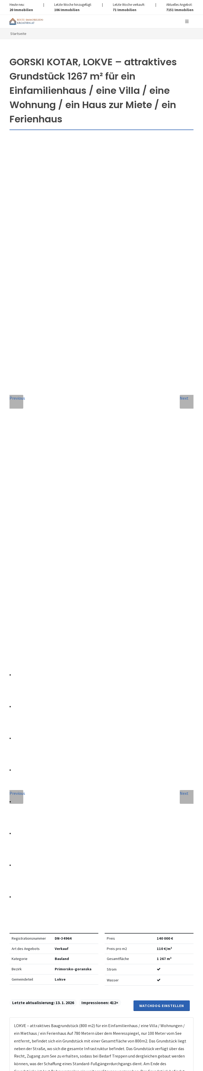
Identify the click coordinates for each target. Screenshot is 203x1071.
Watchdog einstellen (161, 223)
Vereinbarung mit (90, 792)
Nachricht (27, 740)
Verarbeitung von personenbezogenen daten (109, 792)
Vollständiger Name (38, 692)
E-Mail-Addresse (125, 692)
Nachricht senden (101, 833)
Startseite (18, 33)
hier (121, 990)
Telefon (24, 716)
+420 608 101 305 (101, 628)
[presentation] (101, 812)
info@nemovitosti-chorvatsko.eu (101, 634)
